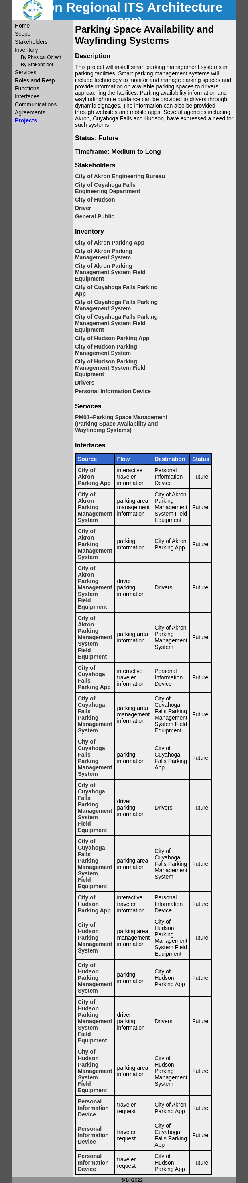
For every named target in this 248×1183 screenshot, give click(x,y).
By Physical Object (41, 57)
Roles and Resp (35, 80)
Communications (36, 104)
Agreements (30, 112)
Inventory (26, 50)
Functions (27, 88)
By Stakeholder (37, 64)
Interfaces (27, 96)
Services (26, 72)
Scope (23, 34)
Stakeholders (31, 42)
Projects (26, 120)
